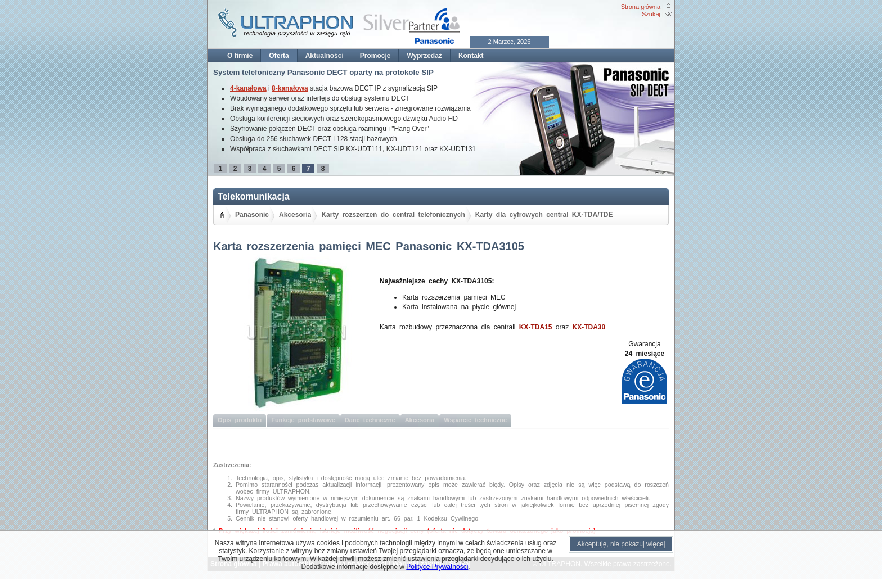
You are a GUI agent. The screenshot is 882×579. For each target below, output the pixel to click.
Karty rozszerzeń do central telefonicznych (393, 215)
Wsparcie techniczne (475, 420)
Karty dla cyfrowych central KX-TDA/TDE (544, 215)
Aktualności (324, 56)
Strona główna (640, 6)
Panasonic (252, 215)
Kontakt (471, 56)
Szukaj (651, 14)
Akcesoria (295, 215)
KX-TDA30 (589, 327)
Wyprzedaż (424, 56)
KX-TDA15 (535, 327)
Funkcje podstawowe (303, 420)
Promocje (375, 56)
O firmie (240, 56)
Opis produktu (240, 420)
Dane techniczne (370, 420)
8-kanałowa (290, 88)
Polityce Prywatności (437, 567)
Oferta (279, 56)
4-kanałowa (248, 88)
